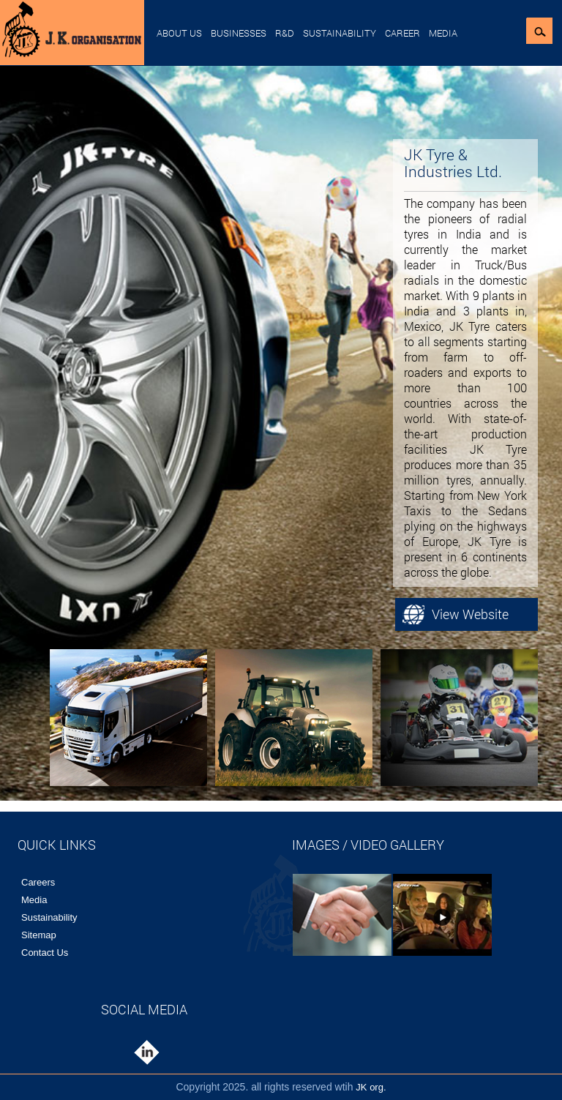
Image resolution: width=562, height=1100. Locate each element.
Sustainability (339, 33)
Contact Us (44, 952)
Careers (38, 882)
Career (402, 33)
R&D (284, 33)
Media (443, 33)
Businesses (238, 33)
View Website (470, 614)
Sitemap (38, 934)
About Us (179, 33)
